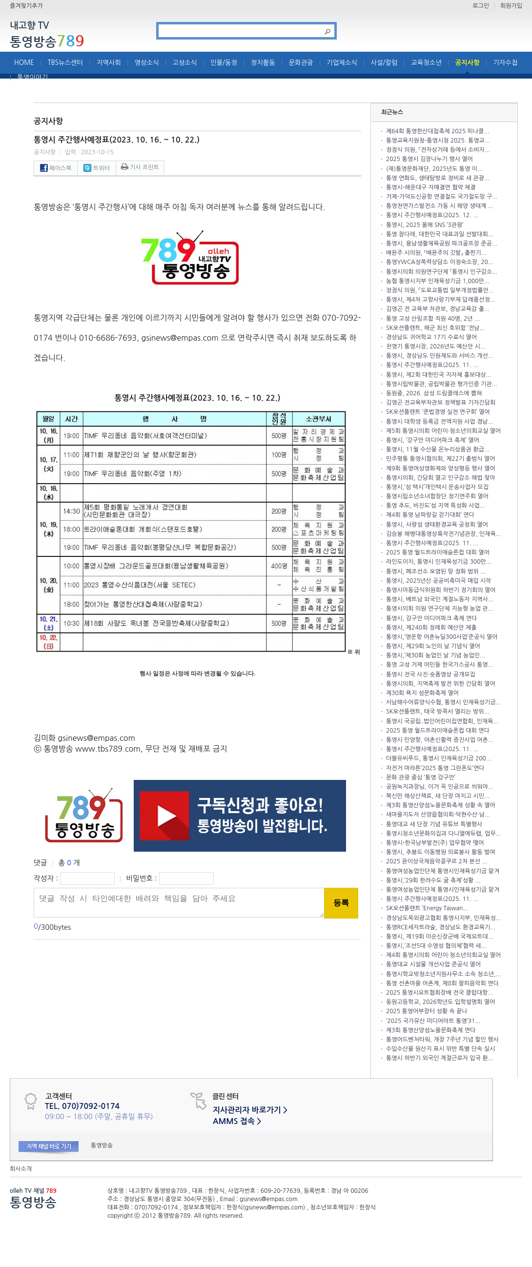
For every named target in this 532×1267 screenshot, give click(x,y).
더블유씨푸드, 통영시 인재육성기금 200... (438, 758)
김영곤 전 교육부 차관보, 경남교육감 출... (438, 309)
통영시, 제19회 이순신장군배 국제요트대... (439, 937)
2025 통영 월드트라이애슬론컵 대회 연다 (438, 731)
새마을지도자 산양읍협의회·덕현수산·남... (438, 814)
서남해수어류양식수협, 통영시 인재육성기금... (443, 702)
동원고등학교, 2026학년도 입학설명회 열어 (440, 1002)
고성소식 (184, 63)
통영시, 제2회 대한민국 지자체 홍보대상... (438, 375)
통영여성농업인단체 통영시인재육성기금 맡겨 (442, 871)
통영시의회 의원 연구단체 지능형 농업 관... (439, 609)
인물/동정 (223, 63)
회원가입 (511, 6)
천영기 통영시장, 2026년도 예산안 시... (436, 346)
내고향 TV (29, 26)
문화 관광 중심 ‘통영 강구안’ (420, 777)
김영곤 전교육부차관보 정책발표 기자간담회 (440, 403)
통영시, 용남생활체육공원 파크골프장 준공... (441, 243)
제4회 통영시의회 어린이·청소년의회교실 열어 (443, 955)
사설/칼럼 (384, 63)
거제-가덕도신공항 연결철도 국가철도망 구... (441, 197)
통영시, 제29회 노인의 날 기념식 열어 (433, 646)
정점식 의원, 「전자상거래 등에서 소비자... (438, 150)
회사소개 (21, 1169)
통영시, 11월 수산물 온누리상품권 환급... (438, 449)
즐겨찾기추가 (26, 6)
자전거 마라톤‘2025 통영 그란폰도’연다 (435, 768)
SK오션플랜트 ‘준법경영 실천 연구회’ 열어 (438, 412)
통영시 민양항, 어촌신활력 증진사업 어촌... (439, 740)
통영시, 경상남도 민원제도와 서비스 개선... (439, 356)
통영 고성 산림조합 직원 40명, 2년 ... (433, 319)
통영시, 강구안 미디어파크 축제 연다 (431, 618)
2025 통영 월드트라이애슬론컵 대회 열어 (438, 552)
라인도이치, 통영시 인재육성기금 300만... (438, 562)
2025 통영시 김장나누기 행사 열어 (429, 159)
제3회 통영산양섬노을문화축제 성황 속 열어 (440, 805)
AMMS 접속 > (237, 1121)
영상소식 (147, 63)
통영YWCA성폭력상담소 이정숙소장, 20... (439, 262)
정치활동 (263, 63)
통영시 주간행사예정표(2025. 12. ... (432, 215)
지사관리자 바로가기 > (250, 1110)
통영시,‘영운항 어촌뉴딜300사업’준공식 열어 (441, 637)
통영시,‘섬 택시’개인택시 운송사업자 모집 (437, 487)
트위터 (96, 168)
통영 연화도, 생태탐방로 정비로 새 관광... (438, 178)
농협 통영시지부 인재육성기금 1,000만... (438, 281)
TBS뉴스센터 (65, 63)
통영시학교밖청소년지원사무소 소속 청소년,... (443, 974)
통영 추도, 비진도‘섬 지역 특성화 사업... (435, 506)
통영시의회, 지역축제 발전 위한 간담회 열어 (440, 684)
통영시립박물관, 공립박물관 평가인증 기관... (441, 384)
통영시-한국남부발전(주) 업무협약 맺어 (435, 843)
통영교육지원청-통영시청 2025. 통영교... (438, 140)
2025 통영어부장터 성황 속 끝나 (427, 1011)
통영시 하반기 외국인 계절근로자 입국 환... (439, 1058)
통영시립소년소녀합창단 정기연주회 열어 (437, 496)
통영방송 (47, 41)
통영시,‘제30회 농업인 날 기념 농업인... (435, 655)
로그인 (480, 6)
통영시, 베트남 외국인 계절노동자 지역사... (439, 599)
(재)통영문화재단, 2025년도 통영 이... (434, 169)
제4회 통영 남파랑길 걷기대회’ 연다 (430, 515)
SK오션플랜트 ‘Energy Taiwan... (427, 908)
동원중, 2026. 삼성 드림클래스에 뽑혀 (434, 393)
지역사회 (109, 63)
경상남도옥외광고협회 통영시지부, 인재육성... (443, 918)
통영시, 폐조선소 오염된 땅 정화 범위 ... (436, 571)
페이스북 (55, 168)
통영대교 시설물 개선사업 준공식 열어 (433, 964)
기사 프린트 (140, 167)
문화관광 (301, 63)
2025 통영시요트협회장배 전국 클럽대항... (439, 993)
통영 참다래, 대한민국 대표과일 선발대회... (439, 234)
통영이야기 (32, 77)
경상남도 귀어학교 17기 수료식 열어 (431, 337)
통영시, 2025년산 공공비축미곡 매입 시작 (438, 581)
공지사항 (467, 63)
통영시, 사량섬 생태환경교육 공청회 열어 (437, 525)
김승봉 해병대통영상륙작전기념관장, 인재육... (443, 534)
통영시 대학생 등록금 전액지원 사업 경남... (439, 422)
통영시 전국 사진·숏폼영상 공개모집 (430, 674)
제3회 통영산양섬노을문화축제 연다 (430, 1030)
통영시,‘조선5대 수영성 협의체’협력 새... (436, 946)
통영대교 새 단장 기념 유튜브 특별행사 (434, 824)
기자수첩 (505, 63)
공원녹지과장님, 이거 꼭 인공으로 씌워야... (439, 787)
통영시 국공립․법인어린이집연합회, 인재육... (442, 721)
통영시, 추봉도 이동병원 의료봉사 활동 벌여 (440, 852)
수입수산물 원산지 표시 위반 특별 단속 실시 (440, 1049)
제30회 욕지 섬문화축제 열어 (422, 693)
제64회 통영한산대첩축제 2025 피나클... (437, 131)
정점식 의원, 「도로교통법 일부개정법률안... (440, 290)
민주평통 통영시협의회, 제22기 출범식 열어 (440, 459)
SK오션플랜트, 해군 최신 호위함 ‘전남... (435, 328)
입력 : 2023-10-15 (89, 152)
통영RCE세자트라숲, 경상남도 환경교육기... (440, 927)
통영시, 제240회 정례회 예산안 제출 (431, 628)
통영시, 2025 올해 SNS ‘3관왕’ (425, 225)
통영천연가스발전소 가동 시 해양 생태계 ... (439, 206)
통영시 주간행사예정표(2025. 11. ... (432, 365)
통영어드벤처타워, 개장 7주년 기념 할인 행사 (442, 1039)
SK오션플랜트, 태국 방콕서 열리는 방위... (437, 712)
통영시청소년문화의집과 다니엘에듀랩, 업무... (443, 834)
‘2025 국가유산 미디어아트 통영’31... (433, 1021)
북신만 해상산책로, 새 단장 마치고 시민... (438, 796)
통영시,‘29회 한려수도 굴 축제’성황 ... (433, 880)
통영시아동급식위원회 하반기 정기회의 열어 (440, 590)
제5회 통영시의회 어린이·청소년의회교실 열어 (443, 431)
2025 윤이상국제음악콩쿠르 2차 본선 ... (436, 861)
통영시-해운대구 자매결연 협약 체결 (431, 187)
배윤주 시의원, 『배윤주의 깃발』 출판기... (436, 253)
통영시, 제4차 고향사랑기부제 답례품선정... (440, 300)
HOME (24, 63)
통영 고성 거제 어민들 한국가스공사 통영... (439, 665)
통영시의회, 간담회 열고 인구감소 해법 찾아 (440, 478)
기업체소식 (342, 63)
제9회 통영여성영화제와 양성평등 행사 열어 (440, 468)
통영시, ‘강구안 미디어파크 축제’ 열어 (432, 440)
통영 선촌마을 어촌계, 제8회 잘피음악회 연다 (442, 983)
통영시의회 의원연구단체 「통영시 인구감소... (441, 272)
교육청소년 (426, 63)
